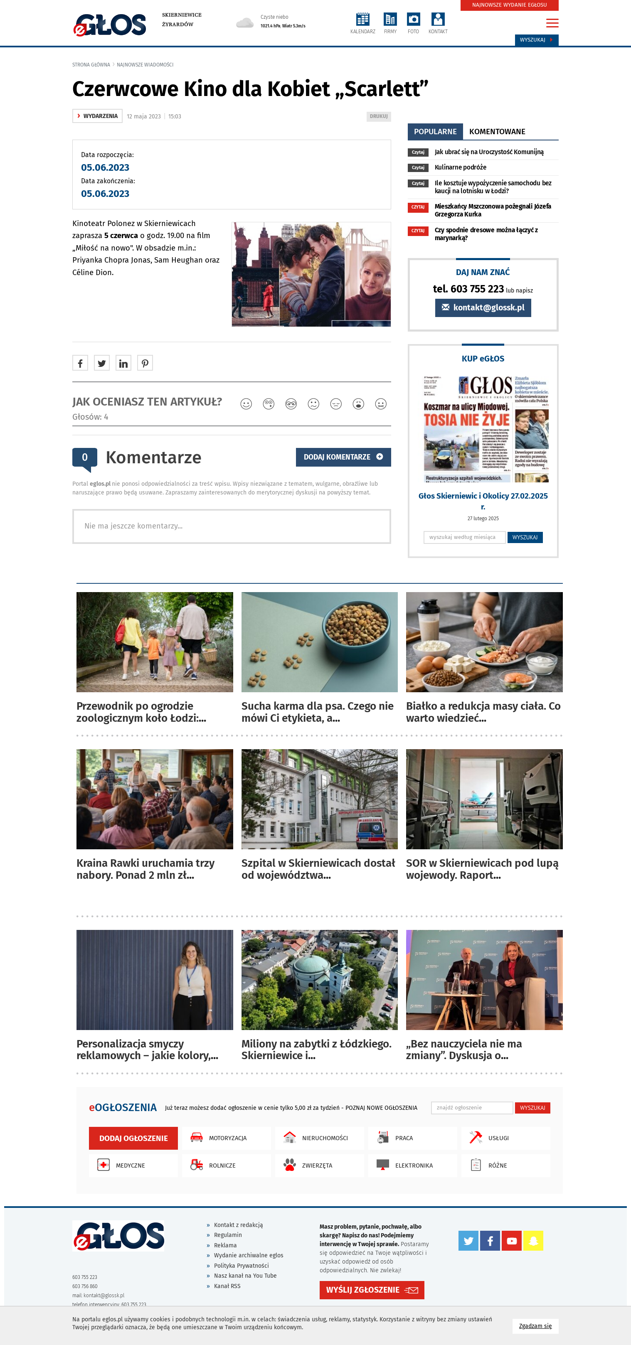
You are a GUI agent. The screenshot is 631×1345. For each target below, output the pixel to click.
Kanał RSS (227, 1286)
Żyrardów (177, 24)
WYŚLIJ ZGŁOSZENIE (362, 1290)
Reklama (225, 1245)
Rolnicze (211, 1164)
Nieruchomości (313, 1137)
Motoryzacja (216, 1137)
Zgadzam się (539, 1326)
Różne (486, 1164)
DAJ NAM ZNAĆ (483, 272)
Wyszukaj (537, 40)
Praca (392, 1137)
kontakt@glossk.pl (483, 307)
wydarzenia (97, 116)
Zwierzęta (305, 1164)
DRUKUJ (380, 117)
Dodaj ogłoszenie (133, 1138)
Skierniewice (182, 15)
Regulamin (228, 1235)
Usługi (487, 1137)
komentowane (497, 131)
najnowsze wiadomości (145, 65)
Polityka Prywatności (241, 1265)
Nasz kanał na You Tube (245, 1275)
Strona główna (91, 65)
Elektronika (402, 1164)
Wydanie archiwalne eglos (248, 1255)
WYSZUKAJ (525, 537)
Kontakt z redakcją (238, 1225)
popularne (435, 131)
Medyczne (119, 1164)
